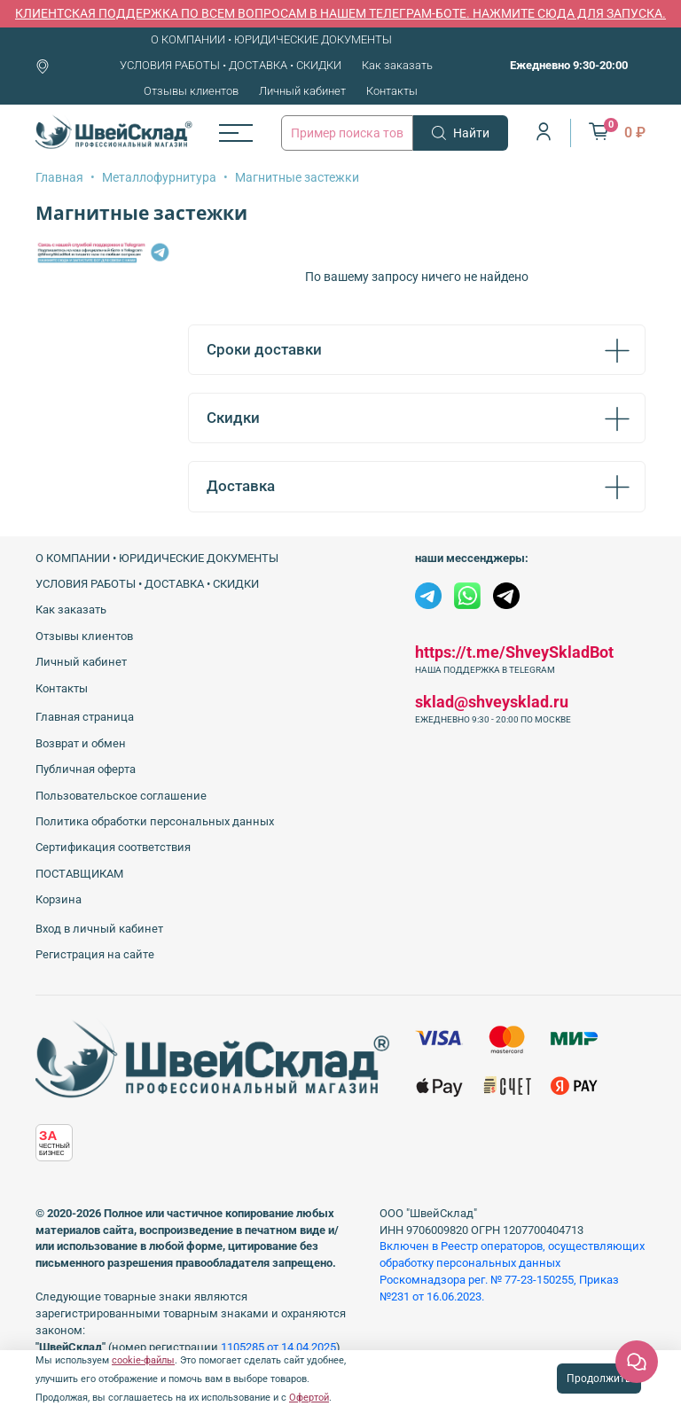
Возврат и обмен (80, 743)
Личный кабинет (302, 91)
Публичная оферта (85, 769)
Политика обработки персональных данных (154, 821)
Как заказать (397, 65)
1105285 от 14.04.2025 (278, 1347)
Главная (59, 177)
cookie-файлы (143, 1360)
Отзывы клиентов (191, 91)
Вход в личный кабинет (99, 928)
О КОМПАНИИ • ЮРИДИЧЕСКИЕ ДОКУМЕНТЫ (271, 39)
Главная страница (84, 716)
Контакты (392, 91)
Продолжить (599, 1378)
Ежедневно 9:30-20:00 (569, 65)
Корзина (58, 899)
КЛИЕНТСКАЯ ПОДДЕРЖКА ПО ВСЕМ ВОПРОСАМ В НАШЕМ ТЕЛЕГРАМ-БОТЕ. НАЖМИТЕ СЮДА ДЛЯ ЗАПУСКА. (340, 13)
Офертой (309, 1397)
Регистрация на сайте (94, 954)
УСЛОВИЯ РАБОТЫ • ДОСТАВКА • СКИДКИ (230, 65)
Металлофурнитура (159, 177)
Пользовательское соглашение (121, 795)
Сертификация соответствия (113, 847)
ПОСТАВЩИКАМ (79, 873)
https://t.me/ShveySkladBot (514, 652)
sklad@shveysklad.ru (491, 701)
